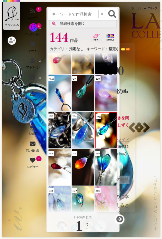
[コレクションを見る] (33, 31)
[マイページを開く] (33, 64)
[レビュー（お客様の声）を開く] (33, 164)
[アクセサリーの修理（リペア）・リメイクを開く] (33, 98)
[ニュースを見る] (33, 15)
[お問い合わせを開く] (33, 147)
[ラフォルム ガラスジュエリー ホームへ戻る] (11, 15)
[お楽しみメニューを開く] (33, 114)
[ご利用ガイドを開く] (33, 81)
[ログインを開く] (12, 41)
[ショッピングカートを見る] (33, 48)
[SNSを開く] (33, 131)
